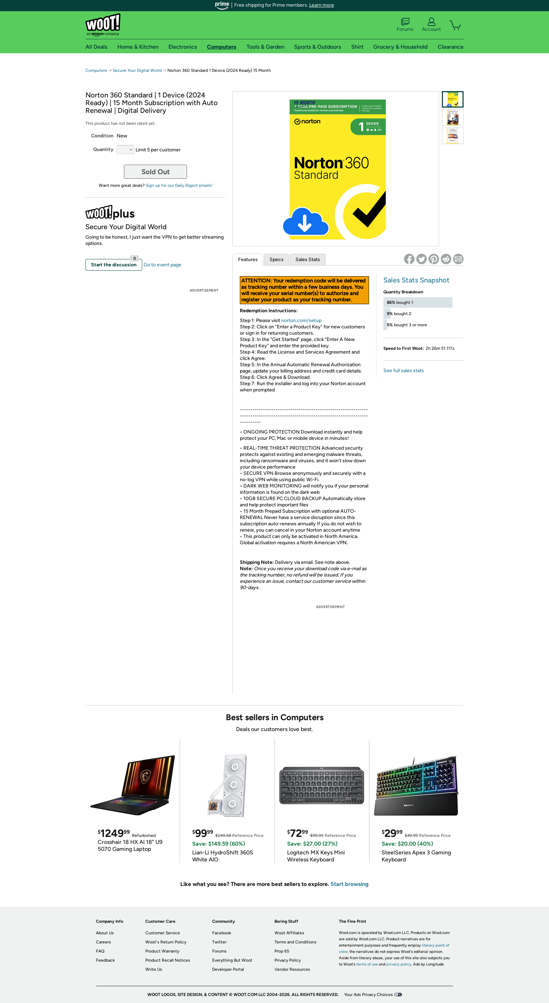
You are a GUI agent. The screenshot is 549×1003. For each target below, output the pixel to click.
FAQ (100, 951)
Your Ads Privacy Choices (368, 994)
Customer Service (162, 932)
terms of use (367, 964)
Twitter (219, 942)
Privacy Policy (287, 960)
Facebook (221, 932)
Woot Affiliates (289, 932)
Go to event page (162, 265)
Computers (96, 70)
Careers (103, 942)
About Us (105, 932)
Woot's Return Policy (165, 942)
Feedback (105, 960)
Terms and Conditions (295, 942)
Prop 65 (281, 951)
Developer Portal (228, 969)
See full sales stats (403, 371)
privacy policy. (399, 964)
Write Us (153, 969)
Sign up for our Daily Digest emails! (179, 185)
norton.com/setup (301, 320)
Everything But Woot (232, 960)
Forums (405, 25)
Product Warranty (162, 951)
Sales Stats (308, 259)
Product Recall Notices (167, 960)
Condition (102, 136)
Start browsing (350, 884)
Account (431, 25)
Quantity (103, 149)
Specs (277, 259)
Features (248, 259)
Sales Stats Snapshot (416, 280)
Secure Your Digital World (137, 70)
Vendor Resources (292, 969)
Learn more (321, 5)
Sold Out (155, 172)
